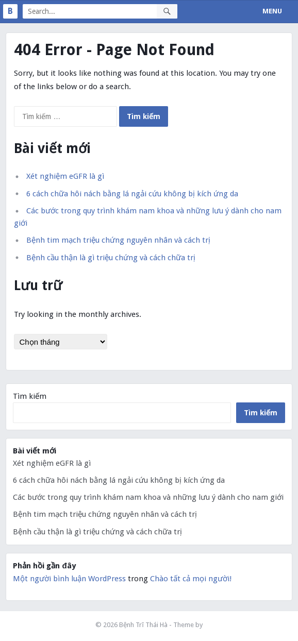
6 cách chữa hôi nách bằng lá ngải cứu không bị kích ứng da (132, 193)
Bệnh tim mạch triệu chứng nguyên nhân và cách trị (118, 240)
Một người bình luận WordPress (69, 578)
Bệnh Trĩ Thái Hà (143, 625)
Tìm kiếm (29, 396)
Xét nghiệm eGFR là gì (65, 176)
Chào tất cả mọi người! (190, 578)
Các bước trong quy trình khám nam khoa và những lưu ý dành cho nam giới (148, 497)
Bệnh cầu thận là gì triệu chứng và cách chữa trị (110, 257)
